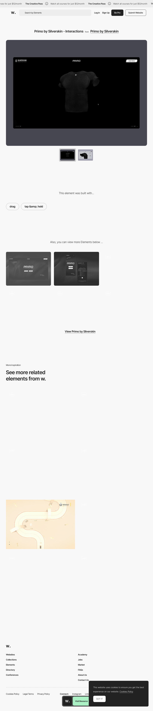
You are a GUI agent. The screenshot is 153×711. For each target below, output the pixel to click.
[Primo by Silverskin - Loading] (124, 269)
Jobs (80, 659)
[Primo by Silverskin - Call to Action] (76, 305)
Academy (82, 654)
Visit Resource (81, 701)
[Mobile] (76, 269)
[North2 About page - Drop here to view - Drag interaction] (112, 470)
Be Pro (117, 12)
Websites (10, 654)
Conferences (12, 675)
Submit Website (135, 12)
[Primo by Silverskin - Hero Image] (28, 305)
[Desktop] (28, 269)
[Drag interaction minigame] (40, 524)
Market (81, 664)
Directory (10, 670)
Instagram (76, 694)
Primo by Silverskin (104, 31)
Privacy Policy (43, 694)
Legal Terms (28, 694)
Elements (10, 664)
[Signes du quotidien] (112, 414)
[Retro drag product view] (112, 524)
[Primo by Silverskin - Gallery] (124, 305)
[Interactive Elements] (112, 579)
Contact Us (83, 680)
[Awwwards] (13, 13)
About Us (82, 675)
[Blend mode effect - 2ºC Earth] (40, 470)
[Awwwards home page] (67, 701)
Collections (11, 659)
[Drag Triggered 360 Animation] (40, 415)
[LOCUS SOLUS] (40, 578)
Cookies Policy (12, 694)
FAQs (80, 670)
